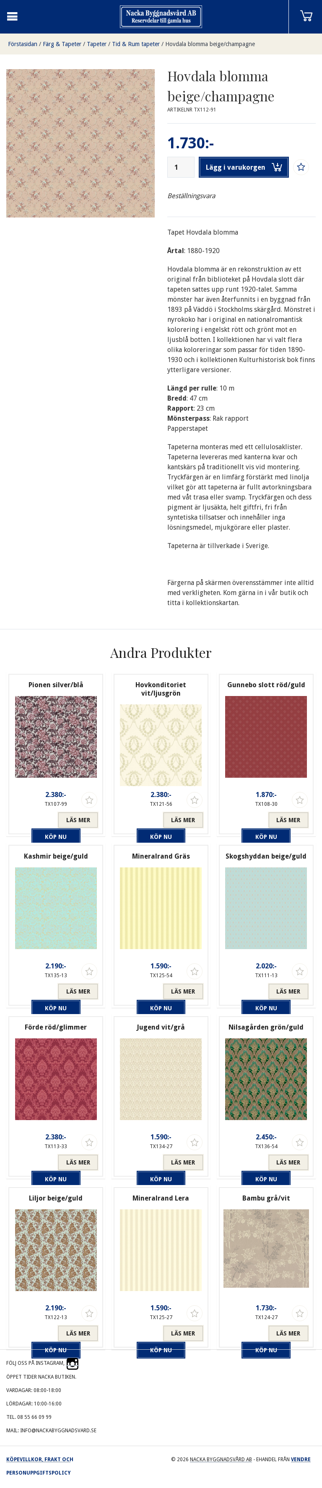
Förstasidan (22, 44)
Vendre (301, 1459)
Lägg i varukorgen (244, 167)
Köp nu (35, 820)
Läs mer (78, 820)
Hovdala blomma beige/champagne (210, 44)
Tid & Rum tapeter (136, 44)
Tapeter (96, 44)
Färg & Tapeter (62, 44)
